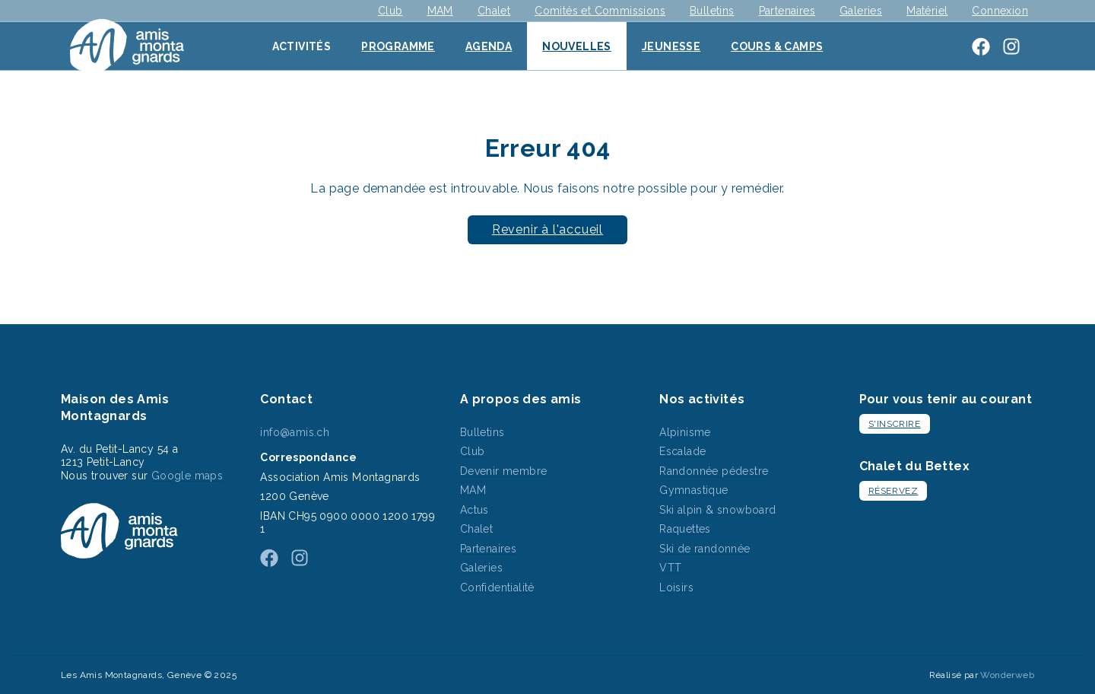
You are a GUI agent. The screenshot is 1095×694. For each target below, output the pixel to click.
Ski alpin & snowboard (717, 510)
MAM (440, 11)
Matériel (926, 11)
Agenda (488, 46)
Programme (398, 46)
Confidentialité (497, 587)
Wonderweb (1007, 675)
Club (390, 11)
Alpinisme (685, 432)
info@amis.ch (294, 432)
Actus (474, 510)
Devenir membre (504, 471)
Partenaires (787, 11)
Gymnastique (693, 490)
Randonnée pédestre (713, 471)
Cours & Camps (777, 46)
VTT (670, 568)
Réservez (893, 490)
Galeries (861, 11)
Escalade (682, 451)
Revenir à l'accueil (547, 229)
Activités (302, 46)
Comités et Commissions (600, 11)
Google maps (187, 476)
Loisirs (676, 587)
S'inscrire (894, 424)
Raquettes (685, 529)
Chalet (494, 11)
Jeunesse (671, 46)
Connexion (1000, 11)
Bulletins (712, 11)
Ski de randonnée (704, 549)
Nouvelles (576, 46)
